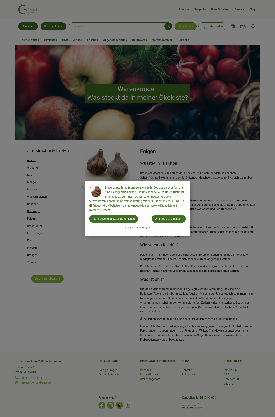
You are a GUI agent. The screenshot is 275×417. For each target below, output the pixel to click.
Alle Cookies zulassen (168, 218)
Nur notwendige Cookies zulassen (114, 218)
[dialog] (137, 208)
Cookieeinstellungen (137, 227)
